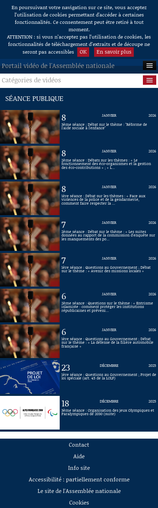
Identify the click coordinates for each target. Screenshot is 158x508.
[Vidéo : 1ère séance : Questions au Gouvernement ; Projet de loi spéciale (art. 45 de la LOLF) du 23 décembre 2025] (109, 377)
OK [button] (83, 51)
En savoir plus (114, 51)
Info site (79, 468)
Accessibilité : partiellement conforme (79, 479)
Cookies (79, 502)
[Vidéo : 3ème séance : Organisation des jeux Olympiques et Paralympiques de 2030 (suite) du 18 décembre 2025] (109, 413)
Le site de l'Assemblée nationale (79, 491)
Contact (79, 444)
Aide (79, 456)
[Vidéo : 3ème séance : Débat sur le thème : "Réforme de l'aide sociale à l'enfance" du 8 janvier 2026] (109, 127)
